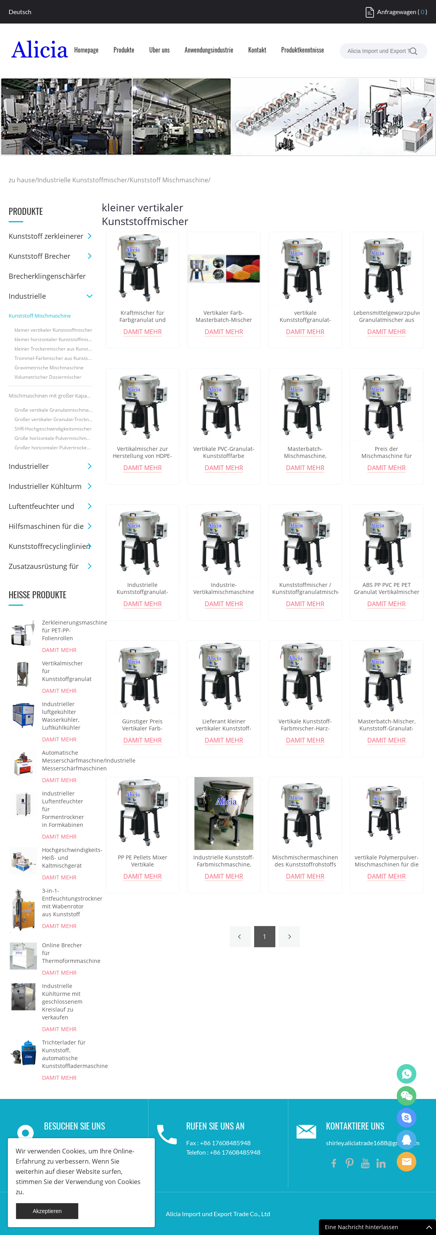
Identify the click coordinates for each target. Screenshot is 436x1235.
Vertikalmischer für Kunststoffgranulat (65, 671)
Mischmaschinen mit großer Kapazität (50, 395)
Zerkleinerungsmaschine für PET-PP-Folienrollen (65, 630)
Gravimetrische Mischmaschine (49, 367)
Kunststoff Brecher (39, 256)
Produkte (124, 50)
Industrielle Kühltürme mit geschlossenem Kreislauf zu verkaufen (62, 1001)
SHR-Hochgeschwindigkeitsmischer (53, 428)
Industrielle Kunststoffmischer (82, 180)
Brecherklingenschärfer (47, 276)
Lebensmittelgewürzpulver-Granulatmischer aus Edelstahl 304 (387, 320)
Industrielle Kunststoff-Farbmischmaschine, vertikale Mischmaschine (223, 864)
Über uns (159, 50)
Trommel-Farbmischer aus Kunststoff (53, 358)
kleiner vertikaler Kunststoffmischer (53, 330)
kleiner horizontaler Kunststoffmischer (53, 339)
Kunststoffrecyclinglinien (49, 546)
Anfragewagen (396, 11)
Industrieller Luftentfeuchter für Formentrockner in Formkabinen (63, 809)
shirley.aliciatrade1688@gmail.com (373, 1142)
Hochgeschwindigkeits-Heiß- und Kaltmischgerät (65, 857)
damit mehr (59, 650)
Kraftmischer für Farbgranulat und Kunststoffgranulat (142, 320)
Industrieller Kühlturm (45, 486)
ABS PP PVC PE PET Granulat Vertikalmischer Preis (387, 592)
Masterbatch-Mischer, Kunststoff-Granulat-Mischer (387, 728)
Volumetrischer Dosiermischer (48, 377)
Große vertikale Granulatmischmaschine (53, 410)
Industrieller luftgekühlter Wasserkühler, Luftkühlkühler (61, 715)
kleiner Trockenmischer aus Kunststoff (53, 348)
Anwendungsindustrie (209, 50)
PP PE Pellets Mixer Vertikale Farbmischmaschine (142, 864)
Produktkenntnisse (302, 50)
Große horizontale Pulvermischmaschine (53, 438)
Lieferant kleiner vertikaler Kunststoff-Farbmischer (223, 728)
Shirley (406, 1140)
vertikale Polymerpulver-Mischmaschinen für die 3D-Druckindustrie (387, 864)
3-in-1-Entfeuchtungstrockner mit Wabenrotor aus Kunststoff (65, 902)
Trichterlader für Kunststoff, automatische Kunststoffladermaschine (65, 1054)
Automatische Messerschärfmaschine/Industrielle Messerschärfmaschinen (65, 760)
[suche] (414, 51)
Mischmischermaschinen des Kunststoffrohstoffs (305, 861)
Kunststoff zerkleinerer (46, 236)
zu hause (22, 180)
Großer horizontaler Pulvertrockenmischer (53, 447)
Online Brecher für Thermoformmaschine (65, 952)
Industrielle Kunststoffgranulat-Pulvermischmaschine (142, 592)
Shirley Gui (406, 1074)
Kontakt (257, 50)
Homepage (86, 50)
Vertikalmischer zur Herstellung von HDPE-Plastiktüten (142, 456)
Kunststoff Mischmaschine (169, 180)
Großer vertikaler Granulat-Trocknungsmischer (53, 419)
